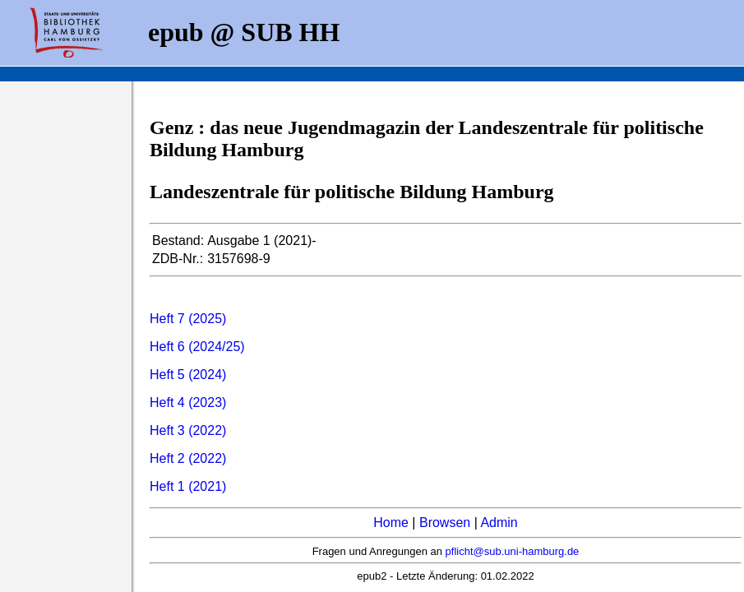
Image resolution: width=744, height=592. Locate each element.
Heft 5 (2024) (188, 375)
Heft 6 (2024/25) (197, 347)
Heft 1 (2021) (188, 486)
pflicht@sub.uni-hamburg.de (513, 551)
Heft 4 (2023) (188, 402)
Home (391, 523)
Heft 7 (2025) (188, 319)
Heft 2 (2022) (188, 458)
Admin (498, 523)
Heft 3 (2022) (188, 430)
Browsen (444, 523)
